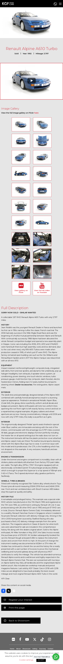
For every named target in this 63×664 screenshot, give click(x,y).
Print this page (17, 607)
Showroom (26, 649)
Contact (50, 649)
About (18, 649)
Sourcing (42, 649)
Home (12, 649)
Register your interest (20, 599)
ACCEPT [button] (41, 660)
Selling (34, 649)
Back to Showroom (19, 620)
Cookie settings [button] (26, 660)
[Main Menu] (60, 4)
